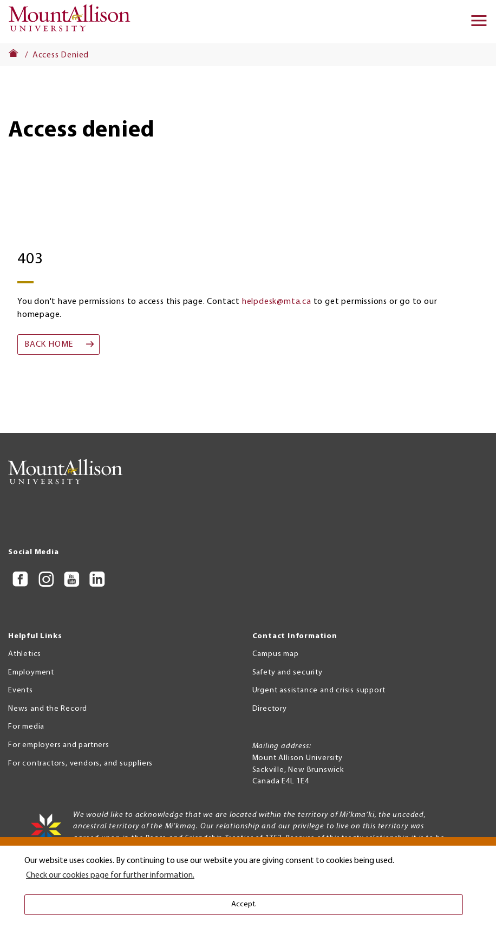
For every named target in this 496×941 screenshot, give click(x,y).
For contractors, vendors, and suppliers (80, 764)
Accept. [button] (244, 904)
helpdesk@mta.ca (276, 301)
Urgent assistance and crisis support (319, 690)
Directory (269, 709)
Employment (31, 673)
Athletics (24, 654)
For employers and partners (58, 745)
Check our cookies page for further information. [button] (110, 875)
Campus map (275, 654)
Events (20, 690)
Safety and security (287, 673)
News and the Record (47, 709)
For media (26, 727)
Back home (48, 344)
